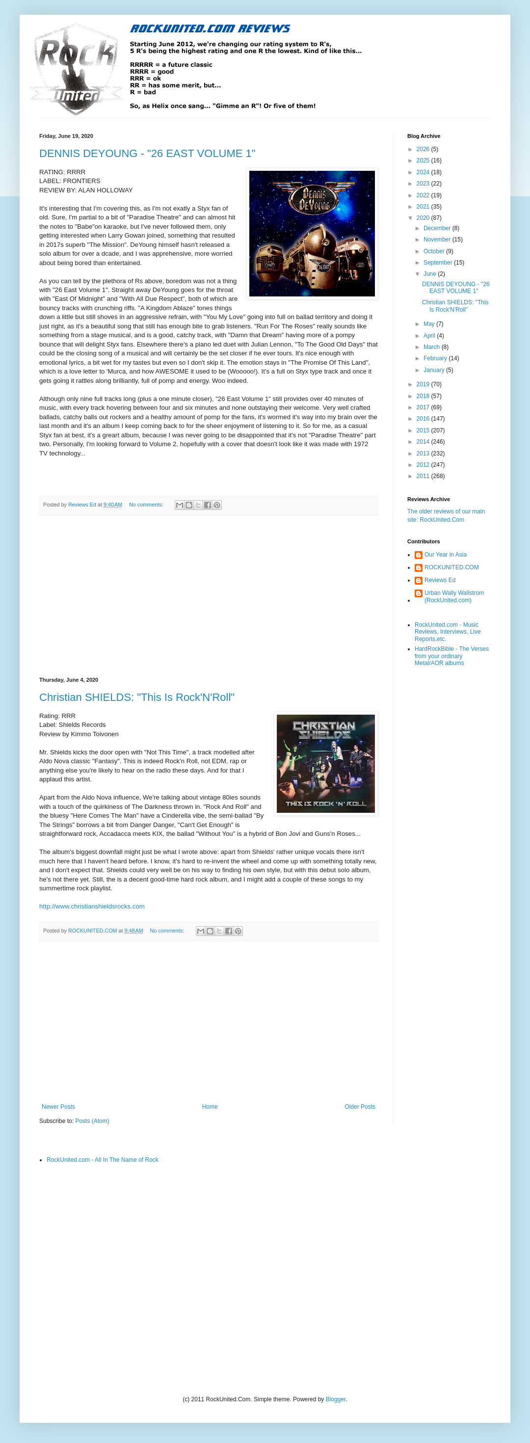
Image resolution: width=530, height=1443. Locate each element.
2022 (424, 195)
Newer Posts (58, 1106)
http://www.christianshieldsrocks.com (92, 906)
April (430, 335)
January (435, 370)
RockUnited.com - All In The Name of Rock (103, 1159)
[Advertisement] (208, 596)
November (438, 239)
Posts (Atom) (92, 1121)
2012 (424, 464)
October (435, 251)
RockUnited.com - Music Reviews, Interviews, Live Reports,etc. (448, 631)
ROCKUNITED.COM (451, 567)
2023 (424, 183)
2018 (424, 396)
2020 (424, 217)
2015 (424, 430)
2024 (424, 172)
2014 (424, 441)
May (430, 324)
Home (210, 1106)
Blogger (336, 1399)
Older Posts (359, 1106)
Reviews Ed (439, 580)
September (439, 262)
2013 (424, 453)
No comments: (147, 505)
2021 (424, 206)
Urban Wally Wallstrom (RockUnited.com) (454, 596)
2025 (424, 160)
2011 (424, 476)
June (431, 273)
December (438, 228)
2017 (424, 407)
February (436, 358)
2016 (424, 418)
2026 (424, 149)
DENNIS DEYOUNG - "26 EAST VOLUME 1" (147, 153)
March (433, 347)
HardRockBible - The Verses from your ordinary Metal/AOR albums (452, 656)
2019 (424, 384)
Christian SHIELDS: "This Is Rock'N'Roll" (137, 697)
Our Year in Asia (445, 554)
